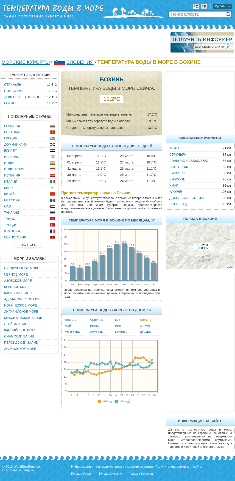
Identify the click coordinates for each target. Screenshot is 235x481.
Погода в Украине (110, 473)
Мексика (12, 200)
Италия (10, 181)
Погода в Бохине (200, 219)
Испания (12, 175)
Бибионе (177, 179)
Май (68, 326)
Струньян (178, 154)
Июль (119, 326)
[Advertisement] (84, 42)
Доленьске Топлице (187, 198)
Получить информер (170, 466)
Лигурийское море (21, 311)
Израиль (11, 157)
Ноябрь (121, 332)
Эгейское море (18, 324)
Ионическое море (20, 305)
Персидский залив (21, 342)
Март (119, 319)
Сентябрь (72, 332)
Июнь (94, 326)
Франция (12, 231)
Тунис (9, 219)
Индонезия (14, 169)
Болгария (12, 126)
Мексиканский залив (23, 318)
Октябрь (96, 332)
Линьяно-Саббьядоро (188, 161)
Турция (10, 225)
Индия (10, 163)
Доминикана (15, 144)
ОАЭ (7, 206)
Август (145, 326)
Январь (70, 319)
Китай (9, 194)
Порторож (178, 167)
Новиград (178, 204)
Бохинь (10, 103)
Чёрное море (16, 274)
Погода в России (81, 473)
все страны (29, 244)
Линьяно (177, 173)
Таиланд (11, 212)
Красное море (17, 287)
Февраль (96, 319)
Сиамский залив (19, 336)
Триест (175, 148)
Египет (10, 150)
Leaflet (229, 267)
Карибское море (19, 293)
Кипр (8, 188)
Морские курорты (26, 62)
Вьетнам (12, 132)
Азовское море (18, 280)
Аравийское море (20, 349)
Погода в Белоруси (141, 473)
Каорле (175, 192)
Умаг (173, 185)
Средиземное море (21, 268)
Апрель (145, 319)
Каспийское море (20, 330)
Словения (80, 62)
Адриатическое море (23, 299)
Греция (10, 138)
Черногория (15, 237)
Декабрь (146, 332)
